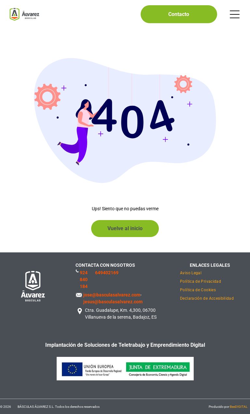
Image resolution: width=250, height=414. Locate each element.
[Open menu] (235, 14)
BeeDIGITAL (238, 406)
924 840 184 (84, 279)
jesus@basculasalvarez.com (113, 301)
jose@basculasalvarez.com (111, 294)
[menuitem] (210, 273)
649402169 (106, 272)
